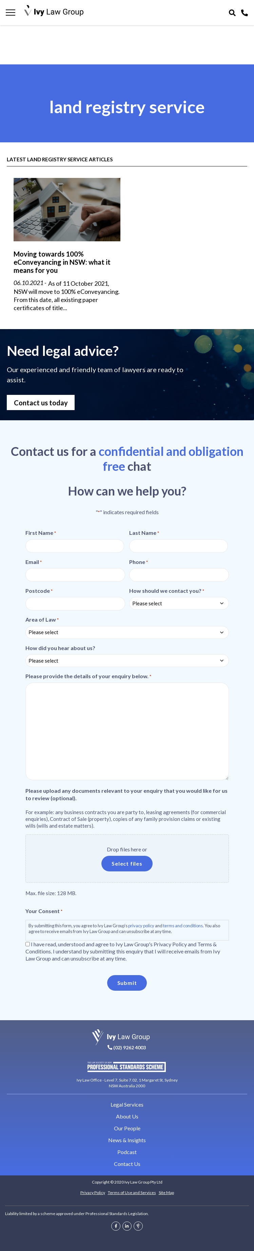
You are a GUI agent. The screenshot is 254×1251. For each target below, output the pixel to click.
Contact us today (41, 403)
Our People (127, 1128)
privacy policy (141, 925)
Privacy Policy (92, 1192)
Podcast (127, 1152)
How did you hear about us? (60, 648)
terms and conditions (183, 925)
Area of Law (42, 619)
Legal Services (127, 1104)
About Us (127, 1116)
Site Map (166, 1192)
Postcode (39, 590)
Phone (138, 562)
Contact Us (127, 1164)
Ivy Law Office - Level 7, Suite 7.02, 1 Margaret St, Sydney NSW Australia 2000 (127, 1082)
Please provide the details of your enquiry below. (88, 676)
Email (33, 562)
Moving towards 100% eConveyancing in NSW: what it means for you (62, 262)
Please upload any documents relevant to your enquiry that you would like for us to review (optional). (126, 794)
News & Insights (127, 1140)
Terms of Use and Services (132, 1192)
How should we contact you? (166, 590)
